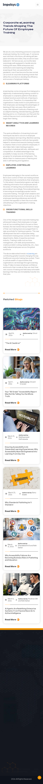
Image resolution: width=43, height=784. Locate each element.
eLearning (31, 254)
